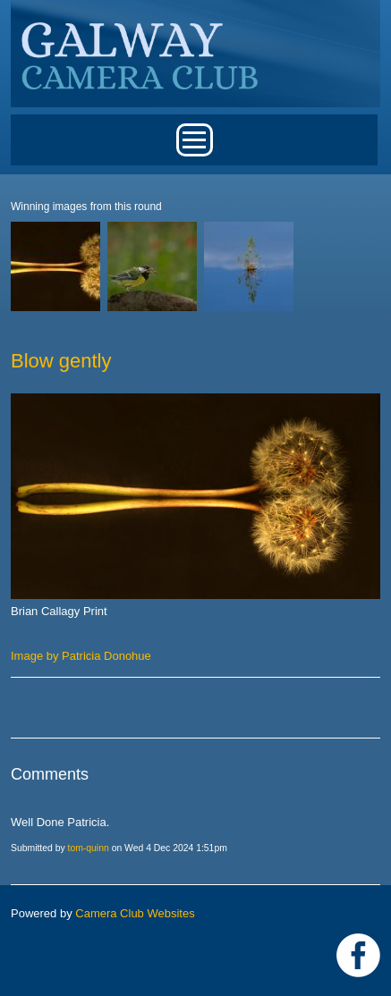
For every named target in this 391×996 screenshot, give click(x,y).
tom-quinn (88, 848)
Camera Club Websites (134, 913)
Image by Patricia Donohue (81, 656)
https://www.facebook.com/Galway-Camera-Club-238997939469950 (358, 955)
